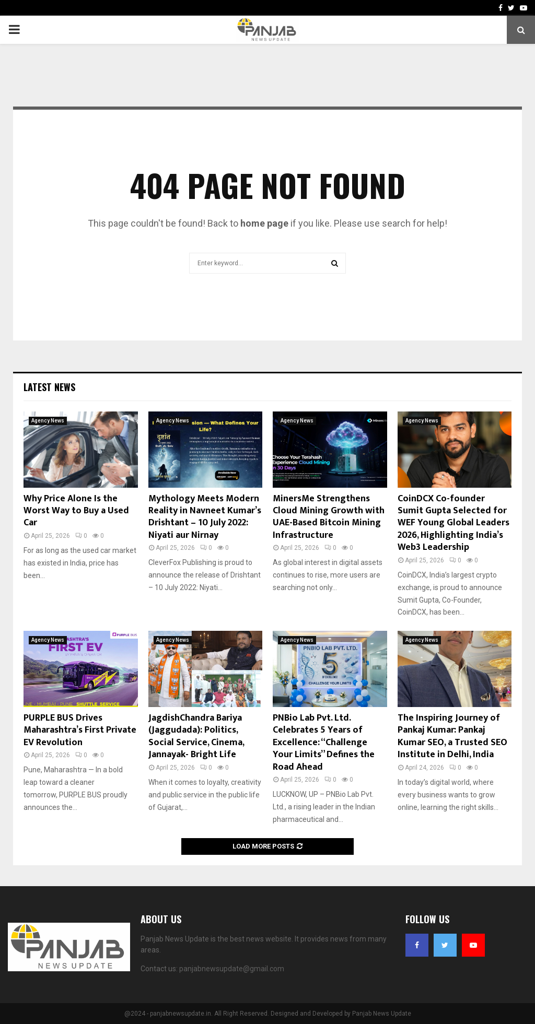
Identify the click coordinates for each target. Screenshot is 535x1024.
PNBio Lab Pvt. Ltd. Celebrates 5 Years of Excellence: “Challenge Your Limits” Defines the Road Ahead (324, 742)
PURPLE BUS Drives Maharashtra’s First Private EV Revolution (80, 730)
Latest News (49, 387)
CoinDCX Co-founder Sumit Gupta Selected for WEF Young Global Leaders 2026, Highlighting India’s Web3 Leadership (453, 523)
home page (264, 223)
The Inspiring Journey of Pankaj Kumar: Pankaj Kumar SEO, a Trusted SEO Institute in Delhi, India (452, 736)
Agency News (47, 420)
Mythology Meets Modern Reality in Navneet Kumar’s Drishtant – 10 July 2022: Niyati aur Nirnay (204, 517)
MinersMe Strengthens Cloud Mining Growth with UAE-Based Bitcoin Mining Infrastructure (329, 517)
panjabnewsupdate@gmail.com (231, 968)
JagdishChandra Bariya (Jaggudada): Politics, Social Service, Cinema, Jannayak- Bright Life (196, 736)
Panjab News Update (381, 1013)
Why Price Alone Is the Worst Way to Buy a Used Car (76, 511)
